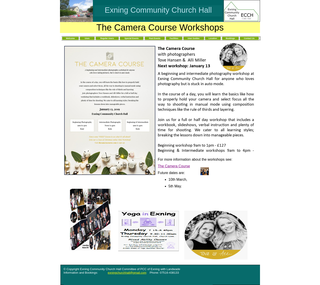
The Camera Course (174, 166)
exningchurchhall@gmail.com (127, 272)
